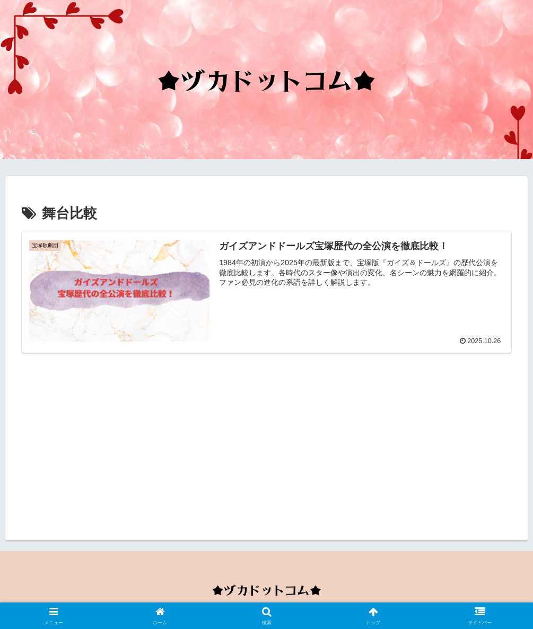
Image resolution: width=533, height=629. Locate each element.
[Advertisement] (266, 442)
